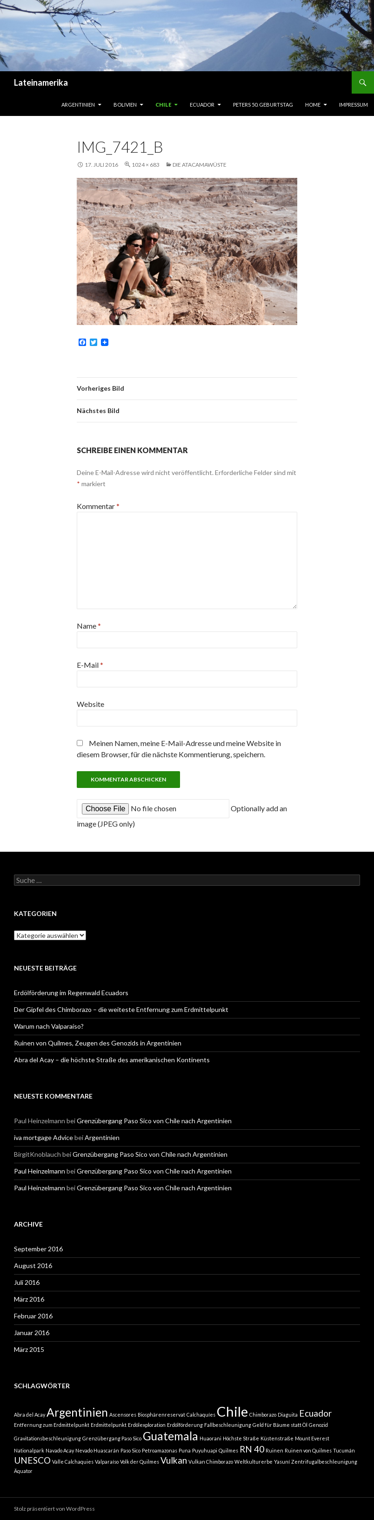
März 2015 (29, 1349)
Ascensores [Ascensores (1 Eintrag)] (122, 1414)
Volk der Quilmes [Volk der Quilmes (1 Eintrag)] (139, 1462)
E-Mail (90, 664)
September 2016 (38, 1249)
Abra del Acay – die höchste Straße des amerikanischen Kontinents (112, 1060)
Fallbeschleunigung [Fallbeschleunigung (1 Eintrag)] (227, 1425)
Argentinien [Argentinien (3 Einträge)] (77, 1412)
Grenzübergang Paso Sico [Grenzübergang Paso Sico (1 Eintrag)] (111, 1438)
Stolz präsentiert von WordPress (54, 1508)
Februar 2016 (33, 1316)
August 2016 (33, 1265)
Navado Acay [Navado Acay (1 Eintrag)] (60, 1450)
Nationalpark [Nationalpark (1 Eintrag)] (29, 1450)
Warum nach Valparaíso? (49, 1026)
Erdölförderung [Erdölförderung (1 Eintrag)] (185, 1425)
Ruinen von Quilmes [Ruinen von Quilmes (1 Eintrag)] (308, 1450)
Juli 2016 (27, 1282)
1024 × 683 (146, 164)
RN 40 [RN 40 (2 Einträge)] (252, 1449)
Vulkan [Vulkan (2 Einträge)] (173, 1460)
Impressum (353, 105)
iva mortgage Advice (43, 1137)
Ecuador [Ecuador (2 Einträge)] (315, 1413)
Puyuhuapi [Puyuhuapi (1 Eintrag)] (204, 1450)
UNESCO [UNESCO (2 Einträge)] (32, 1460)
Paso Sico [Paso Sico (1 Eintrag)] (130, 1450)
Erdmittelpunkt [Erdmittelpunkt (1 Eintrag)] (109, 1425)
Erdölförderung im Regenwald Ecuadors (71, 993)
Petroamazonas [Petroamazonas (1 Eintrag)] (159, 1450)
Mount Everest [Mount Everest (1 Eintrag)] (312, 1438)
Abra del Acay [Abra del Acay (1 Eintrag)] (29, 1414)
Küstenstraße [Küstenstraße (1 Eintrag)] (277, 1438)
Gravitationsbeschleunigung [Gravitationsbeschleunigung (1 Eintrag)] (47, 1438)
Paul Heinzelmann (39, 1171)
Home (313, 105)
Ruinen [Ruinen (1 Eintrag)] (274, 1450)
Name (89, 625)
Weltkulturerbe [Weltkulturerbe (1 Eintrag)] (253, 1462)
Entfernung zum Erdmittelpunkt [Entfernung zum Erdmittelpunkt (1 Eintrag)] (51, 1425)
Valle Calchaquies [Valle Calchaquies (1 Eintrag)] (73, 1462)
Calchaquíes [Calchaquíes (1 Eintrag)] (201, 1414)
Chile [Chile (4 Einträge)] (232, 1411)
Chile (163, 105)
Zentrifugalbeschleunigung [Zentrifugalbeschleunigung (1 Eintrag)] (324, 1462)
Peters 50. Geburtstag (263, 105)
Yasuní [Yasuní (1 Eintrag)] (282, 1462)
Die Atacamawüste (200, 164)
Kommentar (98, 506)
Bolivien (125, 105)
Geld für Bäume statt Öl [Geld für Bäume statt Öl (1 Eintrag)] (280, 1425)
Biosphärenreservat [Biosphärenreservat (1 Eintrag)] (161, 1414)
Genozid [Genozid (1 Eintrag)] (318, 1425)
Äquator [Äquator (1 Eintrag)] (23, 1471)
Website (90, 703)
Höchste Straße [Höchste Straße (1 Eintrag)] (241, 1438)
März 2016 (29, 1299)
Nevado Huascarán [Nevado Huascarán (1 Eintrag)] (97, 1450)
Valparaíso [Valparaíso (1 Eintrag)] (107, 1462)
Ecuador (202, 105)
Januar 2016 (31, 1333)
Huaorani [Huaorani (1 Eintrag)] (210, 1438)
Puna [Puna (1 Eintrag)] (185, 1450)
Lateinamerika (41, 82)
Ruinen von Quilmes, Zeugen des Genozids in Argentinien (97, 1043)
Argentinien (78, 105)
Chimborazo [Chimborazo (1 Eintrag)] (262, 1414)
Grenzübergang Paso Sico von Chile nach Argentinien (154, 1121)
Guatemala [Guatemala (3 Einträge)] (170, 1436)
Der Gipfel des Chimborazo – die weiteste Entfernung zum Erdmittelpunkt (121, 1009)
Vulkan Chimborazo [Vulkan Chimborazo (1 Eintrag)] (210, 1462)
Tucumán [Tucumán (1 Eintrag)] (344, 1450)
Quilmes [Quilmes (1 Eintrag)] (228, 1450)
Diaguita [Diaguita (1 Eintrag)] (288, 1414)
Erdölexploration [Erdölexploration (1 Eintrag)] (147, 1425)
